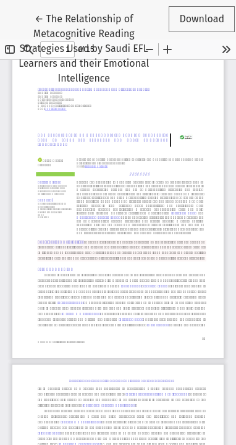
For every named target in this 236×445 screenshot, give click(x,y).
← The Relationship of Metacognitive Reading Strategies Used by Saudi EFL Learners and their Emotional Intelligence (86, 47)
